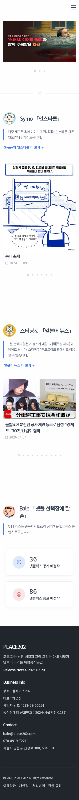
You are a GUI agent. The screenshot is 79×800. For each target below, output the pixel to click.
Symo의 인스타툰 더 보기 (22, 147)
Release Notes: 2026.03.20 (24, 669)
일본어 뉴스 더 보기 (17, 365)
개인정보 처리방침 (32, 785)
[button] (35, 71)
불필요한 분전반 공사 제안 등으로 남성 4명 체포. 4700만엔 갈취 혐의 (39, 427)
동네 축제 (12, 256)
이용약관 (9, 785)
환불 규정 (55, 785)
